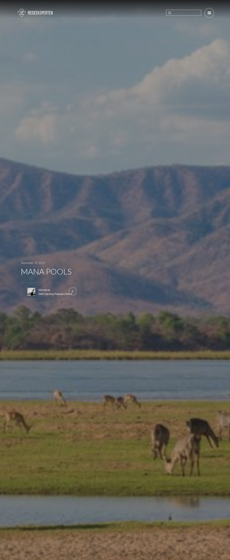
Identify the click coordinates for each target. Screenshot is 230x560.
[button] (209, 13)
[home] (35, 13)
